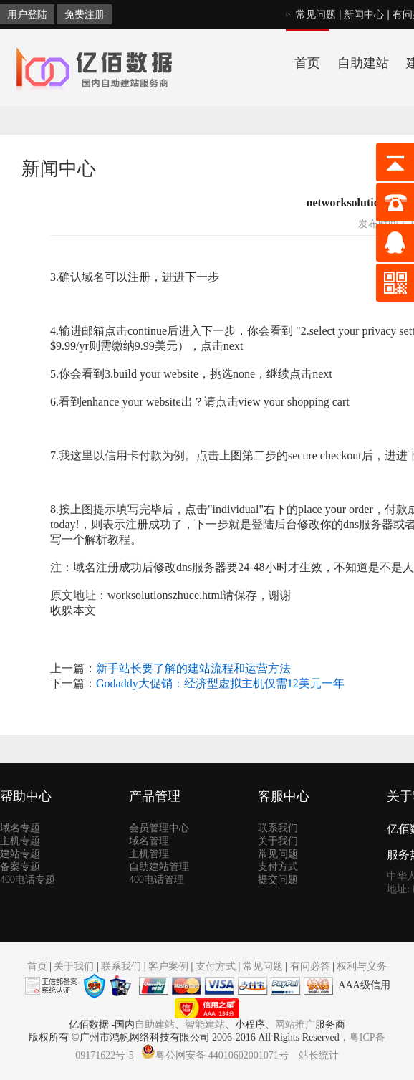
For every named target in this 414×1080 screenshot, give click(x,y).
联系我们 (278, 828)
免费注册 (84, 14)
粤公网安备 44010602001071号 (215, 1055)
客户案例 (168, 966)
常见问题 (316, 14)
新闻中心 (364, 14)
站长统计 (319, 1055)
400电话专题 (27, 879)
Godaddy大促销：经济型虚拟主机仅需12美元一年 (220, 683)
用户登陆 (27, 14)
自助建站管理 (159, 866)
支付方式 (278, 866)
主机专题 (20, 841)
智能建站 (205, 1024)
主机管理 (149, 854)
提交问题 (278, 879)
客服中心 (283, 796)
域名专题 (20, 828)
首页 (307, 63)
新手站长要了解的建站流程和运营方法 (193, 668)
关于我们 (278, 841)
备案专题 (20, 866)
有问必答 (310, 966)
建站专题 (20, 854)
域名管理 (149, 841)
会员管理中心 (159, 828)
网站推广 (295, 1024)
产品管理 (154, 796)
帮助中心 (26, 796)
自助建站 (363, 63)
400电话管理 (156, 879)
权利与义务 (362, 966)
